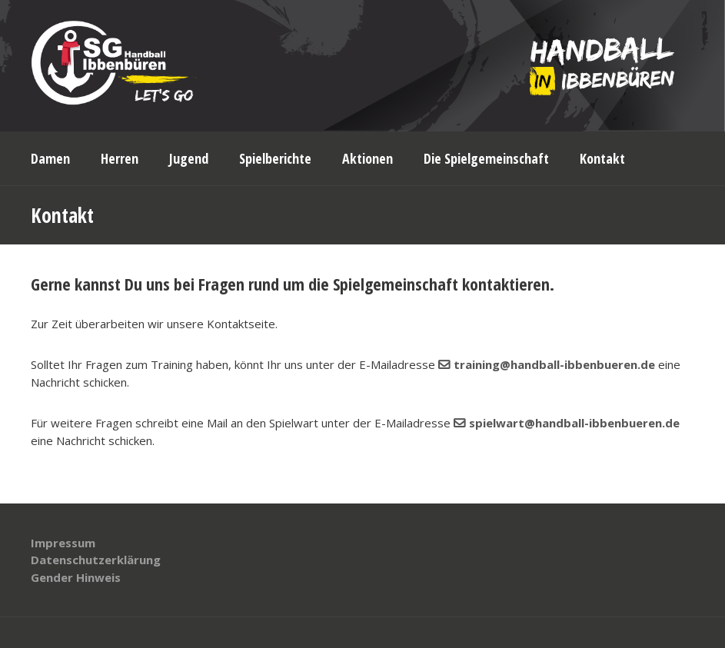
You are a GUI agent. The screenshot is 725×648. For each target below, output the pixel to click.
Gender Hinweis (76, 577)
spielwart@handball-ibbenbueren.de (574, 422)
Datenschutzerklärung (96, 559)
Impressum (63, 542)
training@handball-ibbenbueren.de (554, 364)
